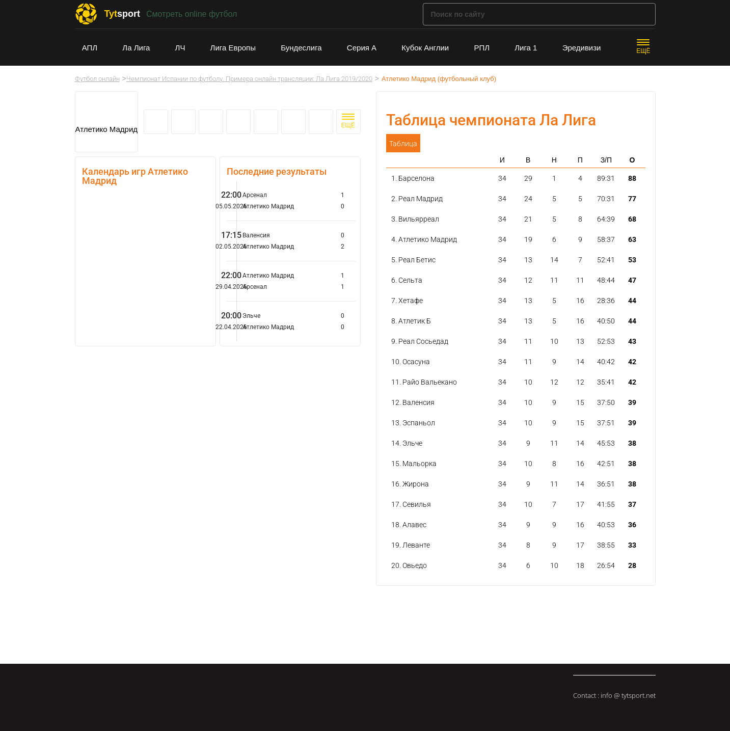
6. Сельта (406, 280)
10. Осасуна (410, 362)
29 (528, 178)
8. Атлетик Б (411, 321)
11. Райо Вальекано (424, 382)
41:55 (606, 504)
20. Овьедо (409, 565)
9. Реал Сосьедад (419, 341)
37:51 (606, 423)
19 (528, 239)
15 (580, 402)
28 (632, 565)
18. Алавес (408, 525)
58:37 (606, 239)
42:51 (606, 463)
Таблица (403, 144)
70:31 (606, 199)
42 (632, 362)
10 (554, 341)
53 (632, 260)
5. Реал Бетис (413, 260)
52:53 (606, 341)
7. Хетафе (407, 300)
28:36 (606, 300)
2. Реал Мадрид (417, 199)
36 (632, 525)
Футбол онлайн (97, 79)
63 (632, 239)
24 (528, 199)
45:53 (606, 443)
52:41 (606, 260)
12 (528, 280)
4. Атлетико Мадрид (424, 239)
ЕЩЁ (643, 51)
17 (580, 504)
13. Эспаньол (413, 423)
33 (632, 545)
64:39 (606, 219)
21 (528, 219)
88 (632, 178)
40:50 (606, 321)
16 (580, 300)
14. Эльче (406, 443)
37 (632, 504)
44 (632, 300)
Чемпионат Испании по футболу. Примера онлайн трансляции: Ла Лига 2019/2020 (249, 79)
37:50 (606, 402)
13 (528, 260)
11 (554, 280)
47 (632, 280)
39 (632, 402)
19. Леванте (410, 545)
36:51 (606, 484)
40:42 (606, 362)
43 (632, 341)
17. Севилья (411, 504)
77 (632, 199)
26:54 (606, 565)
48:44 (606, 280)
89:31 (606, 178)
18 (580, 565)
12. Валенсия (413, 402)
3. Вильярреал (415, 219)
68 (632, 219)
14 (554, 260)
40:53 (606, 525)
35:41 (606, 382)
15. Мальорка (414, 463)
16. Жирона (410, 484)
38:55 (606, 545)
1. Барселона (413, 178)
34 (502, 178)
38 (632, 443)
